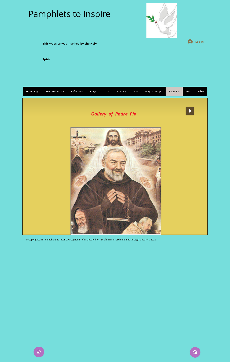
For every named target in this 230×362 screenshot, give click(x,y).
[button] (115, 181)
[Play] (190, 111)
